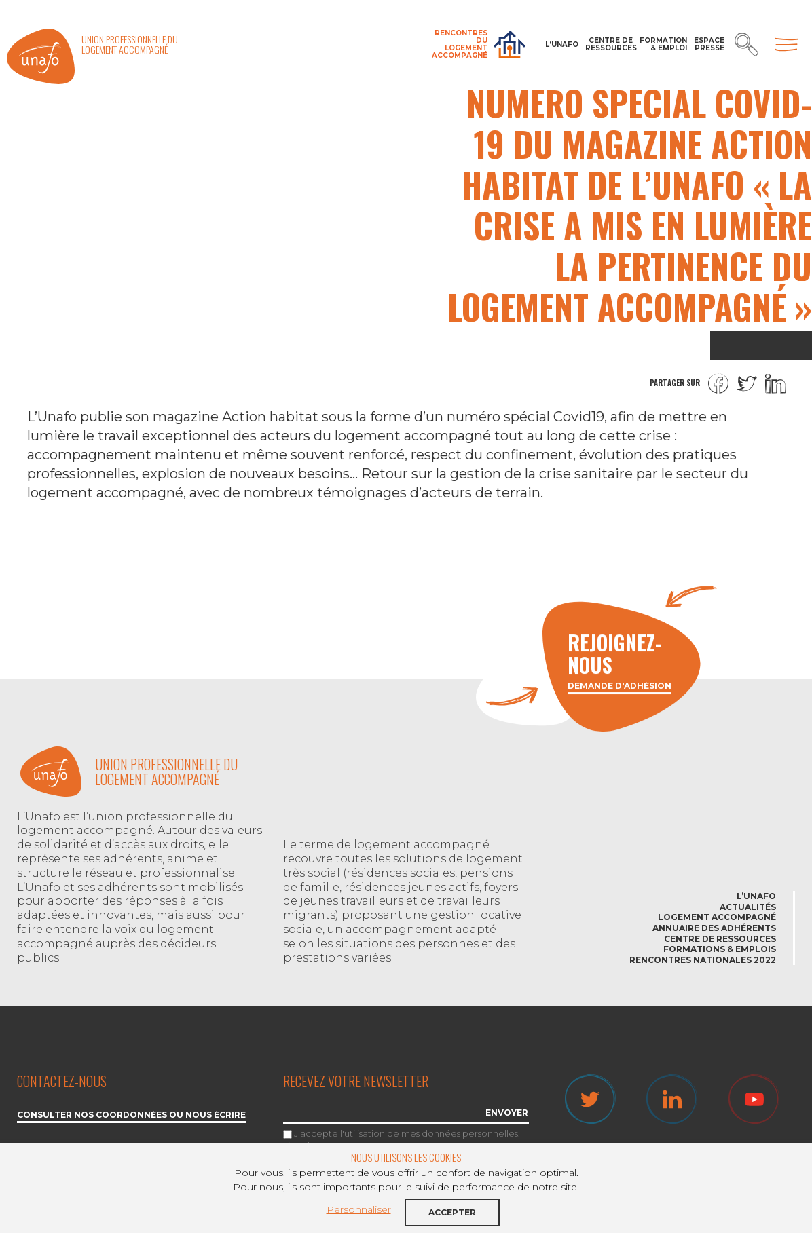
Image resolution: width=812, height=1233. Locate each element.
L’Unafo (561, 44)
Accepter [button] (452, 1212)
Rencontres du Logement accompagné (459, 44)
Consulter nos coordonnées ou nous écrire (131, 1115)
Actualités (748, 907)
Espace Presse (709, 44)
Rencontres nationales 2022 (702, 960)
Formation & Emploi (663, 44)
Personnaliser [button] (359, 1209)
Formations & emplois (719, 949)
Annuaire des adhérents (714, 928)
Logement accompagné (717, 917)
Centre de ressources (609, 44)
